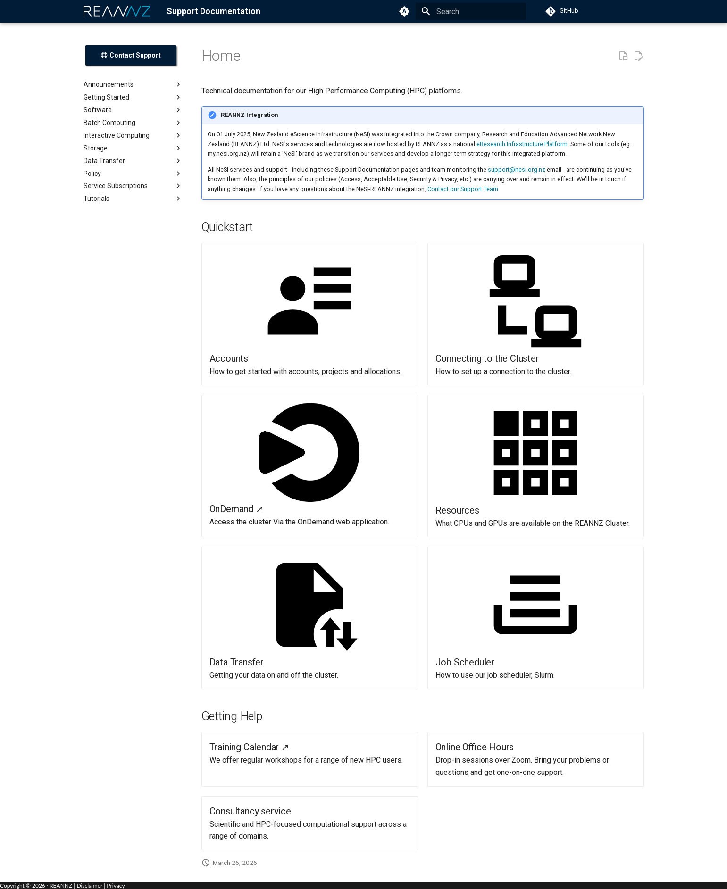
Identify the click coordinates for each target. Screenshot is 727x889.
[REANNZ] (117, 11)
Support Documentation (213, 11)
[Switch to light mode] (404, 11)
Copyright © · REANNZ (36, 885)
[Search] (471, 11)
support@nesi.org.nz (516, 169)
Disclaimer (89, 885)
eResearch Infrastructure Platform (522, 144)
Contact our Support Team (462, 188)
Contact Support (130, 55)
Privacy (116, 885)
